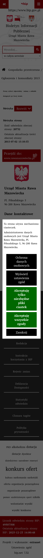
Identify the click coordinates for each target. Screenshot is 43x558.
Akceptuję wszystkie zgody (21, 320)
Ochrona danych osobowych (21, 262)
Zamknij (21, 332)
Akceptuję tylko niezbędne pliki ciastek (21, 299)
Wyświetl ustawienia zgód (21, 278)
